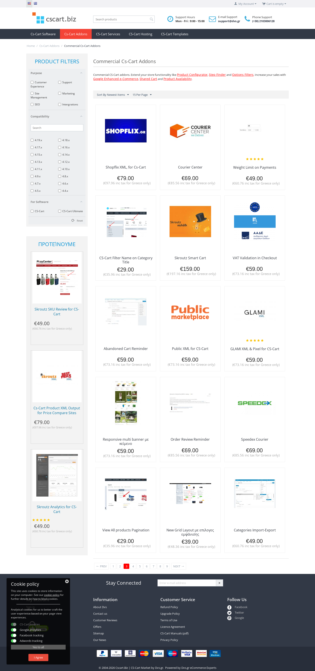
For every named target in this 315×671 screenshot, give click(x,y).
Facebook (237, 607)
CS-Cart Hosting (140, 34)
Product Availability (177, 79)
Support (65, 82)
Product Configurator (192, 75)
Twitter (235, 612)
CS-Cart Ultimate (70, 211)
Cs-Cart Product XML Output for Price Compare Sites (56, 410)
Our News (99, 640)
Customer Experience (39, 84)
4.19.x (36, 140)
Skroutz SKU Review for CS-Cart (57, 311)
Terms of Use (168, 620)
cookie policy (52, 595)
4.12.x (64, 162)
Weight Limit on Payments (254, 167)
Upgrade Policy (170, 614)
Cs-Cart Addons (75, 34)
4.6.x (63, 183)
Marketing (66, 93)
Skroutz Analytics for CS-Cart (57, 509)
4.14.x (64, 154)
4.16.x (64, 147)
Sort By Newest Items (113, 95)
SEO (35, 104)
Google (235, 618)
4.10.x (64, 169)
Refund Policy (169, 607)
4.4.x (63, 191)
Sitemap (98, 633)
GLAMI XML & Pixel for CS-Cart (254, 348)
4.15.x (36, 154)
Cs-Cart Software (43, 34)
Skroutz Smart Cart (190, 258)
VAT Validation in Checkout (255, 258)
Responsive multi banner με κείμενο (126, 441)
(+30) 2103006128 (263, 21)
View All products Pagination (125, 530)
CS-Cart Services (108, 34)
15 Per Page (142, 95)
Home (31, 46)
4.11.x (36, 169)
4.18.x (64, 140)
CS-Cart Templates (174, 34)
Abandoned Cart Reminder (126, 348)
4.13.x (36, 162)
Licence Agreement (172, 627)
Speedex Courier (254, 439)
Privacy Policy (169, 640)
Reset (80, 220)
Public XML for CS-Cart (190, 348)
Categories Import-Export (255, 530)
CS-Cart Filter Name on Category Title (125, 260)
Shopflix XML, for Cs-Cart (126, 167)
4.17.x (36, 147)
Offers (97, 627)
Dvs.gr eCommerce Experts (198, 668)
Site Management (39, 95)
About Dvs (100, 607)
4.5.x (35, 191)
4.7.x (35, 183)
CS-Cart (37, 211)
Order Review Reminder (190, 439)
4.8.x (63, 176)
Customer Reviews (105, 620)
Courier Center (190, 167)
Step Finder (217, 75)
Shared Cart (148, 79)
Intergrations (68, 104)
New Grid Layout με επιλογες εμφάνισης (190, 532)
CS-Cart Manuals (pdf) (174, 633)
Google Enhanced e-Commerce (115, 79)
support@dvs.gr (229, 21)
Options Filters (243, 75)
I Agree (38, 657)
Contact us (100, 614)
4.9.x (35, 176)
